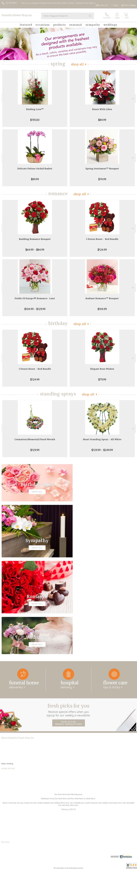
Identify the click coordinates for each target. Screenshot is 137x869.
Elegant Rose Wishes (102, 369)
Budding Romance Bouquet (35, 239)
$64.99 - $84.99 (34, 249)
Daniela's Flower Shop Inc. (17, 15)
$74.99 (102, 179)
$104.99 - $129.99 (34, 309)
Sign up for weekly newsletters (68, 626)
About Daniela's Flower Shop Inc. (17, 640)
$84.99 (102, 120)
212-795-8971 (11, 3)
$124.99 (102, 249)
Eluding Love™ (35, 109)
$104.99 (102, 309)
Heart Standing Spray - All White (102, 439)
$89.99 (35, 179)
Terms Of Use (82, 866)
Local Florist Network (113, 866)
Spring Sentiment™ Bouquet (102, 168)
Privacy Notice (96, 866)
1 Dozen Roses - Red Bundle (102, 239)
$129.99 (34, 450)
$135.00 (34, 120)
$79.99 (102, 379)
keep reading (7, 667)
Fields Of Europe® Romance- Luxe (35, 298)
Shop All (77, 64)
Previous (3, 98)
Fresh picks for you (68, 613)
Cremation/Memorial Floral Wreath (35, 439)
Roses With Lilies (102, 109)
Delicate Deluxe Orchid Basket (34, 168)
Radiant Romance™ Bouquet (102, 298)
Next (133, 98)
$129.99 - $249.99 (102, 450)
